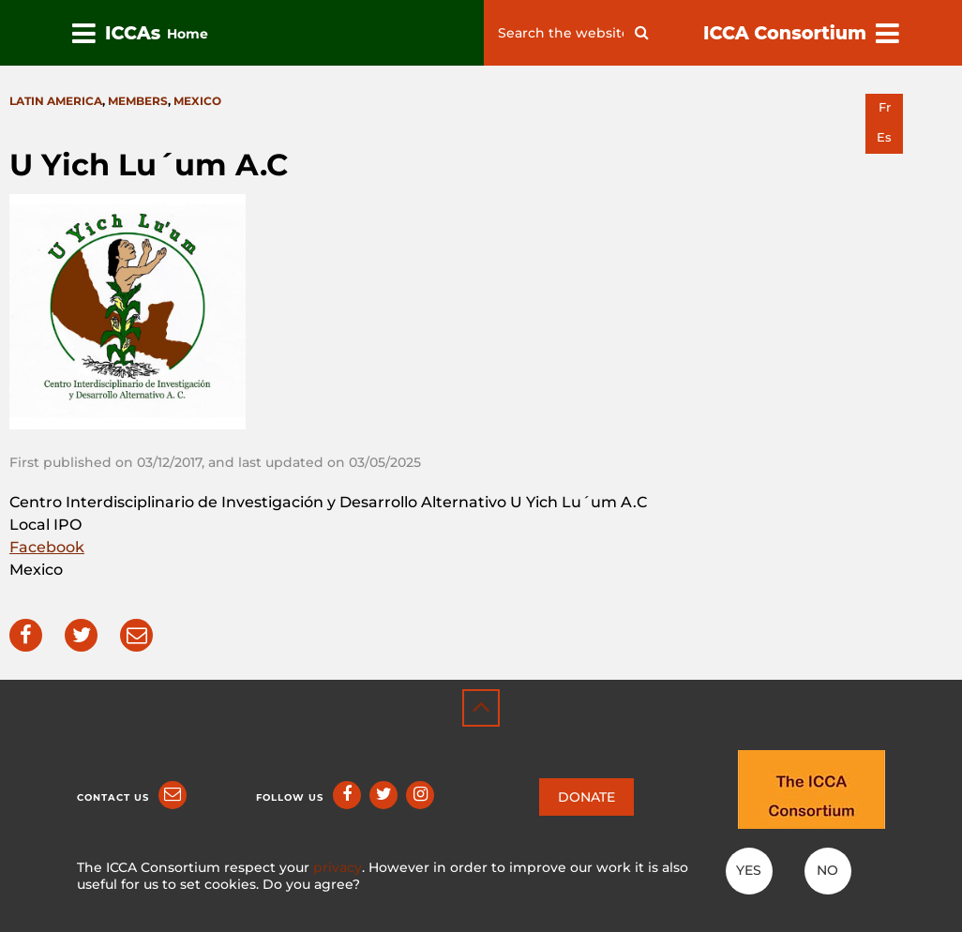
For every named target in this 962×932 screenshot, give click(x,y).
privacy (337, 867)
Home (187, 33)
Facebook (46, 547)
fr (885, 107)
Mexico (197, 101)
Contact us (113, 797)
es (884, 137)
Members (138, 101)
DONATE (586, 797)
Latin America (55, 101)
